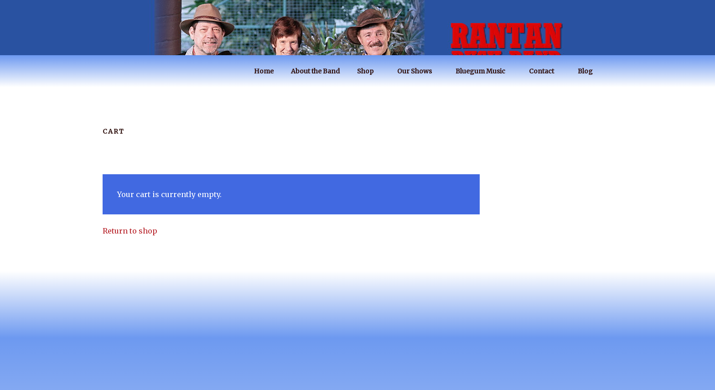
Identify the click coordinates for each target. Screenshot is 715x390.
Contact (546, 71)
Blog (589, 71)
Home (264, 71)
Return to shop (130, 230)
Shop (369, 71)
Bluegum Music (485, 71)
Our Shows (418, 71)
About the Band (315, 71)
